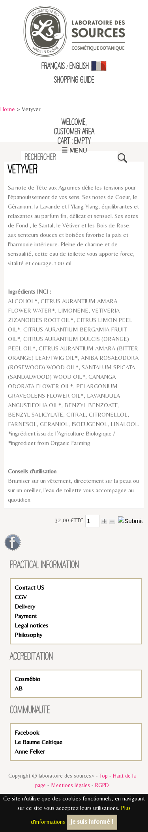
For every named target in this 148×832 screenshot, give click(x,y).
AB (18, 688)
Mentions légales (70, 785)
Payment (26, 616)
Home (7, 109)
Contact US (29, 587)
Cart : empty (74, 141)
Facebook (27, 732)
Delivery (25, 606)
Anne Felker (30, 751)
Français (53, 66)
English (79, 66)
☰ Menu (74, 150)
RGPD (102, 785)
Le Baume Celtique (38, 742)
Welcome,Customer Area (74, 127)
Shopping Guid (73, 80)
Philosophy (28, 634)
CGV (20, 597)
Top (103, 775)
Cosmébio (27, 679)
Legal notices (31, 625)
